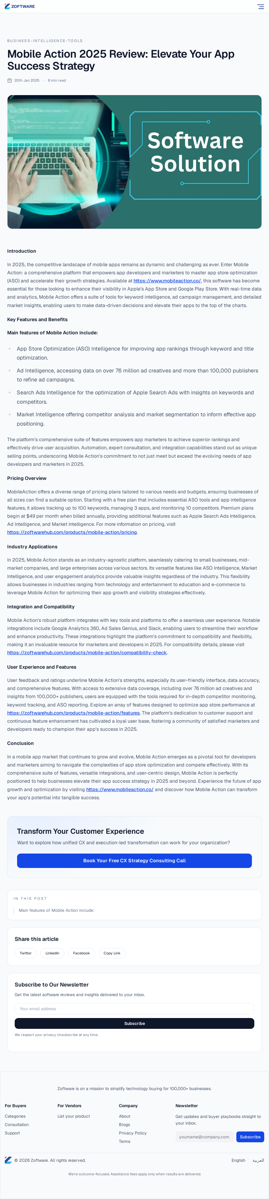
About (124, 1116)
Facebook (81, 953)
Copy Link (112, 953)
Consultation (17, 1124)
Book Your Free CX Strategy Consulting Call (134, 860)
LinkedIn (52, 953)
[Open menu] (260, 6)
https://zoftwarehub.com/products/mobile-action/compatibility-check (87, 652)
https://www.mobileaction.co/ (167, 281)
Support (12, 1133)
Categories (15, 1116)
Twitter (26, 953)
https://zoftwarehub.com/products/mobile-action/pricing (72, 532)
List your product (74, 1116)
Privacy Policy (133, 1133)
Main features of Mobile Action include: (56, 910)
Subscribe (134, 1023)
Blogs (124, 1124)
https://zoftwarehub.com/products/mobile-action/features (73, 713)
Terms (124, 1141)
